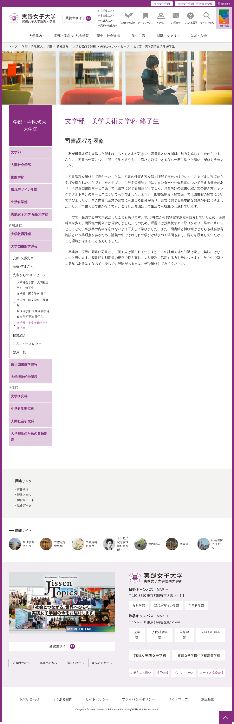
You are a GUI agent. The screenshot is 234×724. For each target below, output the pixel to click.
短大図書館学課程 (24, 366)
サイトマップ (178, 701)
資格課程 (62, 48)
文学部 (16, 154)
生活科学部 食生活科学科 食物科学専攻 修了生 (33, 316)
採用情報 (162, 674)
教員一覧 (19, 354)
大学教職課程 (21, 236)
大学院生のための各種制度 (29, 438)
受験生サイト (75, 18)
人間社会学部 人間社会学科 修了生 (32, 287)
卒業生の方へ (107, 15)
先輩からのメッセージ (114, 48)
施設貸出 (207, 701)
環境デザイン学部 (24, 191)
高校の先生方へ (109, 25)
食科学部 (138, 607)
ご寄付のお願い (141, 674)
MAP (160, 591)
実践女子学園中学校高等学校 (195, 3)
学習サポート (25, 502)
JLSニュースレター (27, 345)
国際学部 (17, 179)
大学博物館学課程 (24, 379)
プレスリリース (184, 674)
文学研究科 (19, 398)
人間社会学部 (21, 166)
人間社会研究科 (22, 423)
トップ (13, 48)
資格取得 (22, 491)
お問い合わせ (29, 701)
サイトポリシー (97, 701)
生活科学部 (19, 204)
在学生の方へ (107, 10)
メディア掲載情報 (211, 674)
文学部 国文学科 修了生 (33, 295)
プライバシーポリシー (138, 701)
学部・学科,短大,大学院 (37, 48)
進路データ (24, 507)
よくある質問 (62, 701)
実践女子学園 (162, 3)
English (225, 3)
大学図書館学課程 (84, 48)
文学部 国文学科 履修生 (32, 304)
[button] (207, 18)
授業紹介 (19, 337)
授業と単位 (24, 496)
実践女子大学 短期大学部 (29, 216)
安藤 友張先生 (23, 260)
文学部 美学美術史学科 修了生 (32, 327)
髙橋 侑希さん (23, 268)
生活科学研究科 (22, 410)
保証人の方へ (107, 20)
